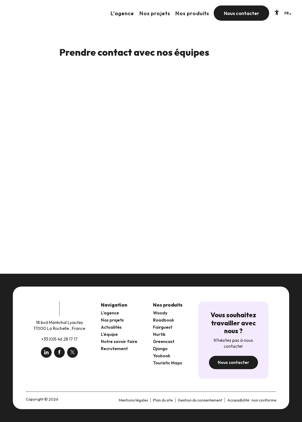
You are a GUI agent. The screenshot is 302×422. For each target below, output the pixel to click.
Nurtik (159, 334)
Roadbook (163, 320)
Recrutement (114, 348)
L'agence (110, 313)
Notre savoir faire (119, 341)
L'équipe (109, 334)
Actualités (111, 327)
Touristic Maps (167, 363)
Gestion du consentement (200, 400)
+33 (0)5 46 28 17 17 (59, 339)
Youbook (161, 355)
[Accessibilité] (276, 12)
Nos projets (112, 320)
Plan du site (163, 400)
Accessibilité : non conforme (251, 400)
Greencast (163, 341)
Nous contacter (233, 362)
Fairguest (162, 327)
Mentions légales (133, 400)
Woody (160, 313)
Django (160, 348)
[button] (287, 13)
